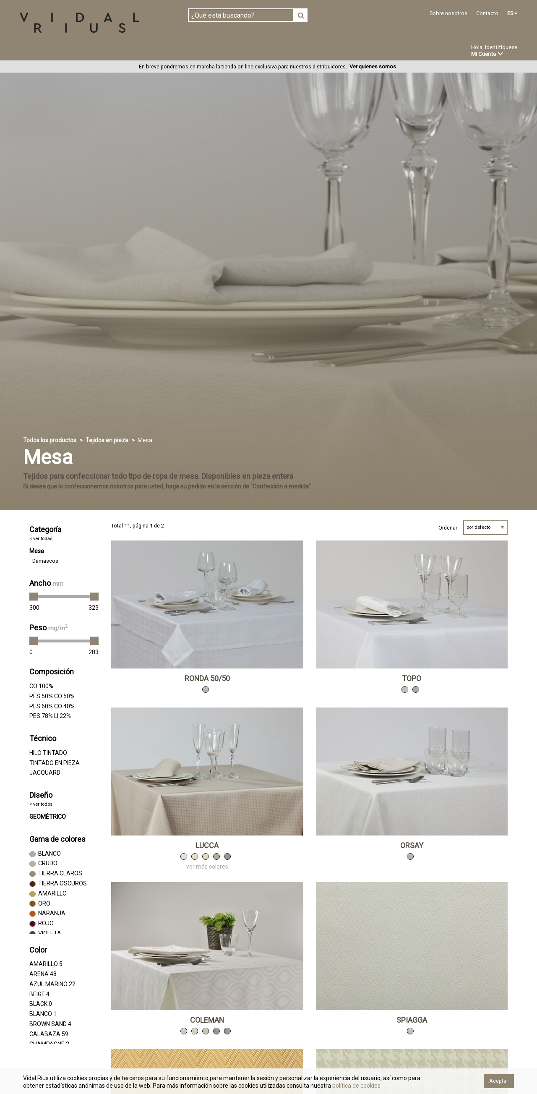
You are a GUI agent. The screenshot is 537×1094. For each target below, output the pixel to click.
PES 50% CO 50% (52, 696)
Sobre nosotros (448, 13)
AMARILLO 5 (46, 964)
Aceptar (498, 1081)
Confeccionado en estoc (127, 51)
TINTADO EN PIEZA (54, 763)
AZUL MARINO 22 (52, 984)
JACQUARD (44, 773)
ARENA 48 (43, 974)
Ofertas (320, 51)
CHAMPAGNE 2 (49, 1044)
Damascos (45, 561)
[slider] (33, 597)
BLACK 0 (40, 1004)
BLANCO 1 (43, 1014)
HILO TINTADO (48, 752)
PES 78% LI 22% (50, 716)
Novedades (277, 51)
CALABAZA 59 (48, 1034)
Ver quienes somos (372, 67)
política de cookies (356, 1085)
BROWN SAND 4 (50, 1024)
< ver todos (40, 804)
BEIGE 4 (39, 994)
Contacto (487, 13)
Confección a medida (212, 51)
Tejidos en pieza (47, 51)
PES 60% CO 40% (52, 706)
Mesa (36, 551)
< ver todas (40, 538)
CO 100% (41, 686)
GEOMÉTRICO (47, 817)
